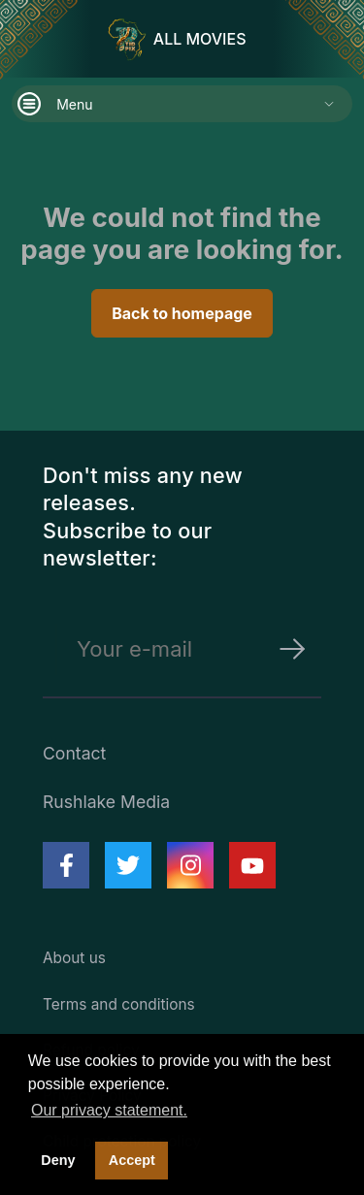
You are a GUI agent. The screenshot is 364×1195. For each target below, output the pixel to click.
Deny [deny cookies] (58, 1160)
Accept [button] (132, 1160)
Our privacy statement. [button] (109, 1110)
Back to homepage (182, 313)
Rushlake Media (106, 801)
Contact (74, 753)
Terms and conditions (119, 1004)
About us (74, 958)
